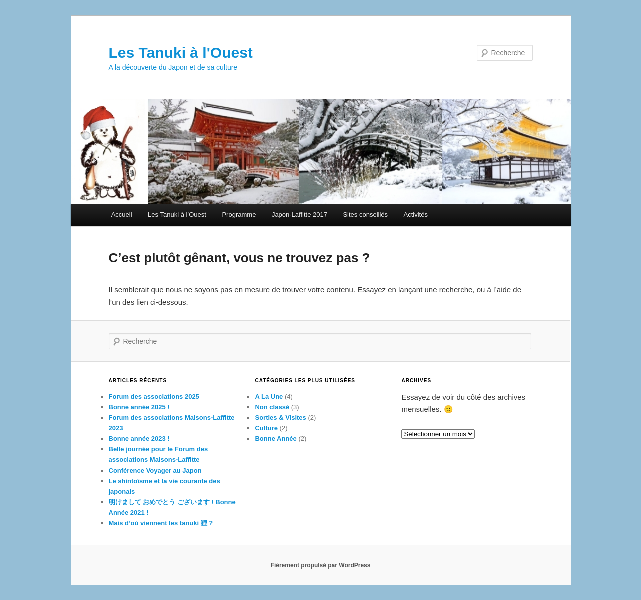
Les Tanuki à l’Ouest (177, 214)
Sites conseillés (365, 214)
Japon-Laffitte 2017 (299, 214)
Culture (266, 428)
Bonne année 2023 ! (139, 438)
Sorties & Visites (280, 417)
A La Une (269, 396)
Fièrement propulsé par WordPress (321, 565)
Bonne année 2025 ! (139, 407)
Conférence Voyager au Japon (155, 470)
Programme (239, 214)
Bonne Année (275, 438)
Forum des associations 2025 (154, 396)
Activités (416, 214)
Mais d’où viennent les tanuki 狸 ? (161, 523)
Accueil (121, 214)
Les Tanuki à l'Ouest (181, 52)
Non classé (272, 407)
